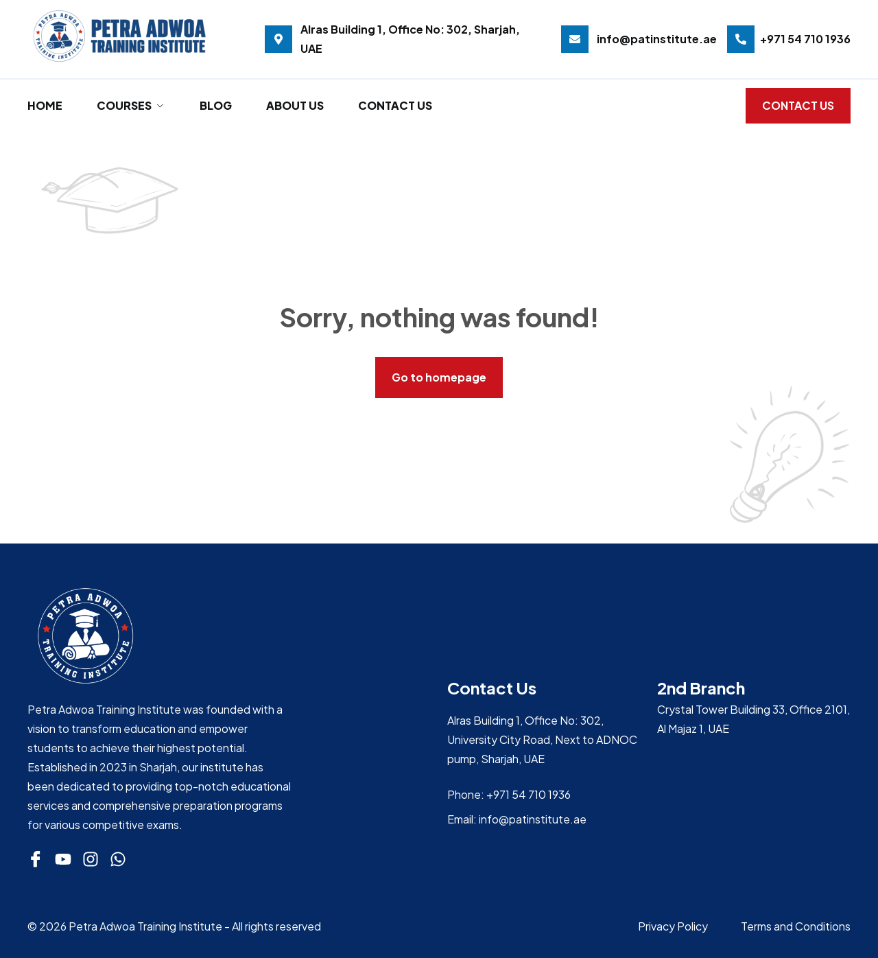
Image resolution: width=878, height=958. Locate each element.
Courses (131, 105)
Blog (216, 105)
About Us (295, 105)
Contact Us (395, 105)
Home (44, 105)
